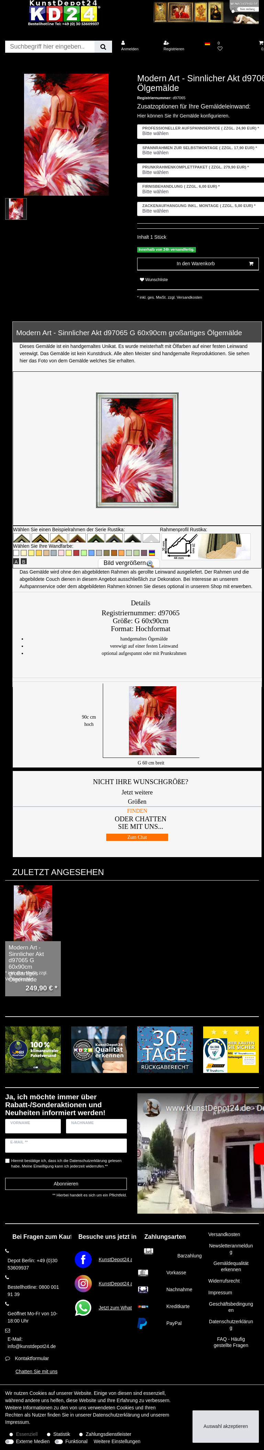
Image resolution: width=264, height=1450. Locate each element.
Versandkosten (189, 297)
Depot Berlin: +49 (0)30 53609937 (32, 1264)
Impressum (220, 1292)
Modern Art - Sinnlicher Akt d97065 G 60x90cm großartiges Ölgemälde (26, 964)
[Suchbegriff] (50, 47)
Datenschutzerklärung (231, 1324)
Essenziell (27, 1434)
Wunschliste (154, 279)
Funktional (76, 1441)
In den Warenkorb (215, 264)
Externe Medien (33, 1441)
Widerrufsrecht (224, 1281)
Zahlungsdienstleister (108, 1434)
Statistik (61, 1434)
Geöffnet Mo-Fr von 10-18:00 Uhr (32, 1317)
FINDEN (137, 811)
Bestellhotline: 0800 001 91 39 (33, 1290)
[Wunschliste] (234, 46)
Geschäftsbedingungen (231, 1307)
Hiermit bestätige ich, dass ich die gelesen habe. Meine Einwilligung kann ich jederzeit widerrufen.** (66, 1164)
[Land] (207, 43)
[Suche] (103, 47)
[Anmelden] (137, 46)
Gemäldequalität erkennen (231, 1266)
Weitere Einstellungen (117, 1441)
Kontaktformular (32, 1358)
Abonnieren (66, 1183)
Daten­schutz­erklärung (116, 1415)
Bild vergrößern (124, 562)
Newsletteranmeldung (231, 1249)
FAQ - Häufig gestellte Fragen (231, 1342)
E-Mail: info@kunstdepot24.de (32, 1342)
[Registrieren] (180, 46)
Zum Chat (137, 837)
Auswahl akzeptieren (226, 1426)
